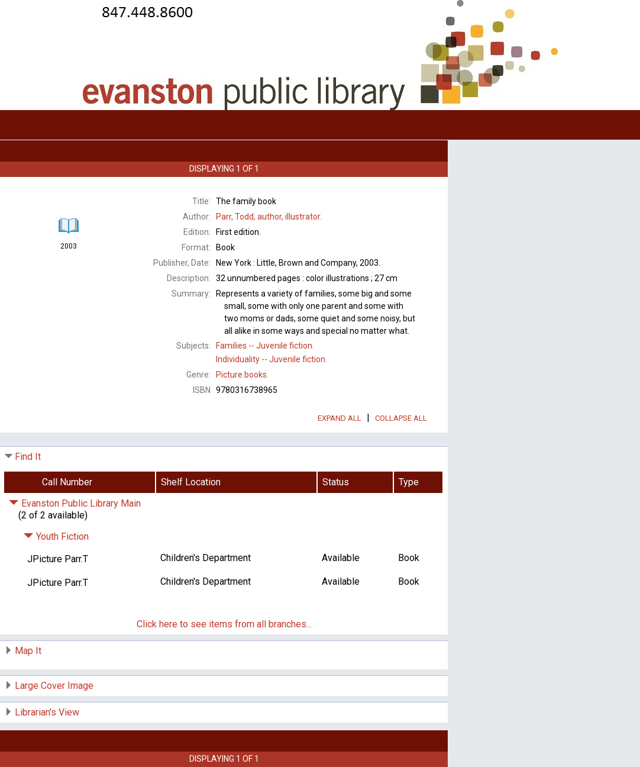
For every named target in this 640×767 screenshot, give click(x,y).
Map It (28, 650)
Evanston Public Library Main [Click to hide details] (75, 503)
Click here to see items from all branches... (224, 624)
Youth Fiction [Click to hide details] (56, 536)
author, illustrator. (269, 216)
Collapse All (401, 418)
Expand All (339, 418)
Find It (28, 456)
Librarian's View (47, 712)
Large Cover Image (54, 685)
